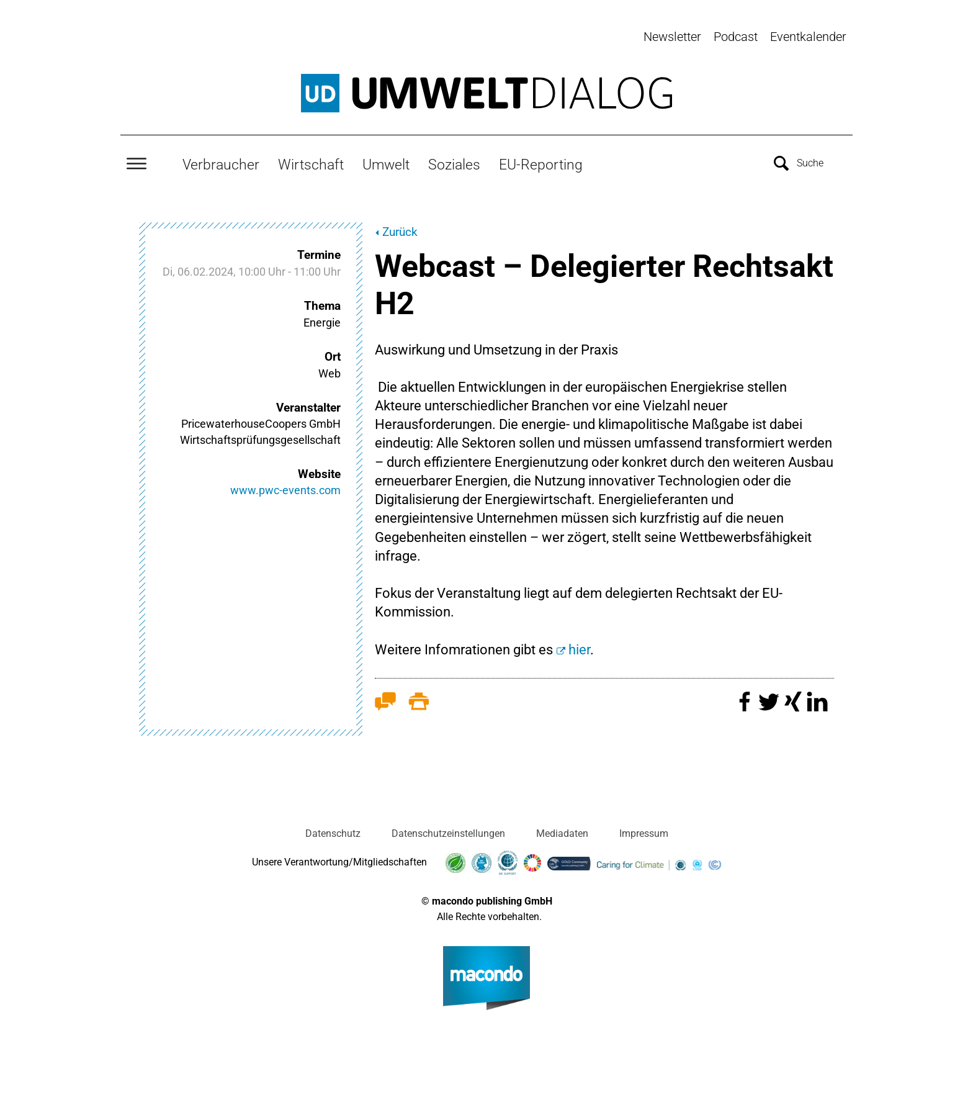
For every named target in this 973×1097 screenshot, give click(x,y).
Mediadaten (562, 829)
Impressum (643, 829)
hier (579, 644)
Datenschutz (333, 829)
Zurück (400, 227)
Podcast (736, 36)
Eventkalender (808, 36)
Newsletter (672, 36)
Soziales (454, 159)
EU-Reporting (541, 159)
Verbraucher (220, 159)
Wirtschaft (311, 159)
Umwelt (386, 159)
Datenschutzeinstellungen (448, 829)
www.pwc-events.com (285, 485)
